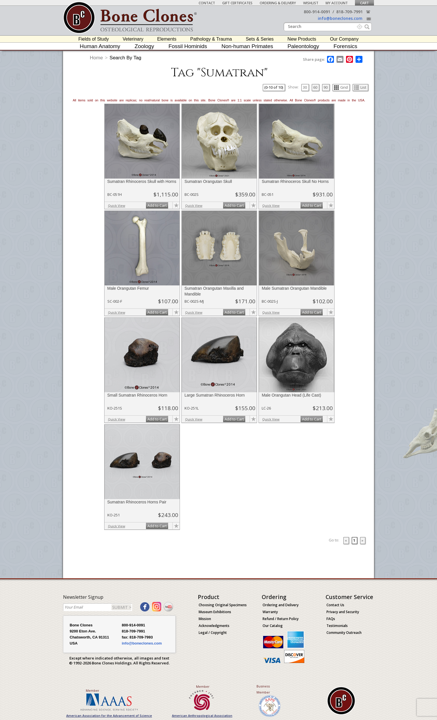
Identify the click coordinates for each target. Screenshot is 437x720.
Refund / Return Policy (281, 618)
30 (305, 87)
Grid (341, 87)
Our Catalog (273, 625)
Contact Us (335, 604)
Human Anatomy (100, 46)
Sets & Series (260, 39)
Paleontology (303, 46)
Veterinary (133, 39)
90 (326, 87)
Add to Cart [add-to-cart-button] (157, 205)
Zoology (144, 46)
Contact (207, 3)
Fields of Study (93, 39)
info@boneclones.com (340, 18)
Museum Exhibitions (215, 611)
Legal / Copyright (213, 632)
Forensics (345, 46)
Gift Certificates (237, 3)
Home (96, 57)
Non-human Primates (247, 46)
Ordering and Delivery (281, 604)
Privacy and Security (342, 611)
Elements (166, 39)
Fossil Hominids (187, 46)
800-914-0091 (317, 11)
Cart (364, 3)
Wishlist (310, 3)
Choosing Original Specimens (223, 604)
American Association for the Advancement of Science (109, 715)
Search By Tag (125, 57)
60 (315, 87)
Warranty (270, 611)
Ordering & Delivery (278, 3)
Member (92, 690)
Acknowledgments (214, 625)
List (360, 87)
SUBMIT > (121, 607)
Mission (205, 618)
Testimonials (337, 625)
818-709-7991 (349, 11)
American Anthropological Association (202, 715)
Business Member (263, 689)
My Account (337, 3)
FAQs (330, 618)
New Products (302, 39)
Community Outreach (344, 632)
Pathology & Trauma (211, 39)
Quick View (116, 205)
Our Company (344, 39)
